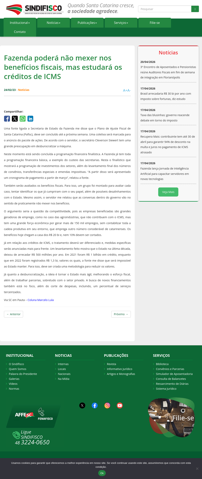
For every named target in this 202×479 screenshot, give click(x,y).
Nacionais (64, 374)
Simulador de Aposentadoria (174, 374)
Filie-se (155, 23)
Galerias (14, 379)
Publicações (87, 23)
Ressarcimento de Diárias (172, 384)
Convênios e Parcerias (170, 369)
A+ (125, 90)
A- (129, 90)
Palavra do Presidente (23, 374)
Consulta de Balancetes (171, 379)
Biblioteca (162, 364)
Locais (62, 369)
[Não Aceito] (197, 469)
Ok (102, 473)
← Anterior (14, 314)
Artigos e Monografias (121, 374)
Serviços (121, 23)
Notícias (54, 23)
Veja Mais (168, 192)
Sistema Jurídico (166, 388)
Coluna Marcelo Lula (41, 300)
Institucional (20, 23)
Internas (63, 364)
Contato (20, 32)
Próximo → (121, 314)
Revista (111, 364)
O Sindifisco (16, 364)
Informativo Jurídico (119, 369)
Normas (14, 388)
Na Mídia (63, 379)
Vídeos (13, 384)
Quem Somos (17, 369)
